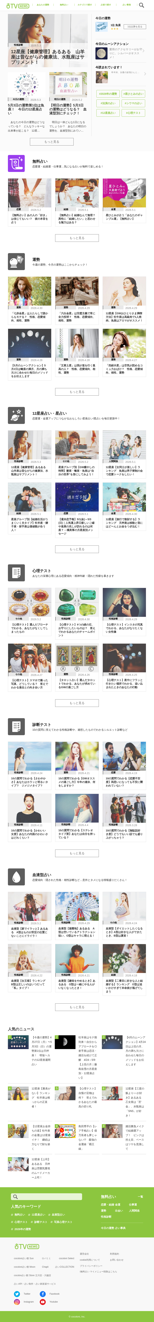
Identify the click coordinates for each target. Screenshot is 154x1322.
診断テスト (40, 1221)
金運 (117, 1204)
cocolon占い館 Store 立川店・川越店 (32, 1275)
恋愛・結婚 (107, 1204)
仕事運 (133, 1204)
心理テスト (21, 1221)
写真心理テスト (63, 1221)
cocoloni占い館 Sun (24, 1258)
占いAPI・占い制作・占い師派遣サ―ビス (35, 1284)
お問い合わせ (117, 1260)
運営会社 (84, 1254)
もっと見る (51, 141)
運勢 (103, 1210)
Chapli (45, 1267)
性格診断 (106, 1216)
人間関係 (134, 1210)
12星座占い (38, 1214)
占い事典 (120, 1228)
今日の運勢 (107, 1228)
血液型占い (58, 1214)
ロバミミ (46, 1258)
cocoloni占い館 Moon (24, 1267)
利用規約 (114, 1254)
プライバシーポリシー (91, 1266)
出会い (119, 1210)
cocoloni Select (66, 1258)
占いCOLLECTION (64, 1267)
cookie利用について (90, 1260)
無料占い (19, 1214)
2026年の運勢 (22, 1229)
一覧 (140, 1196)
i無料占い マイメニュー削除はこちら (98, 1271)
